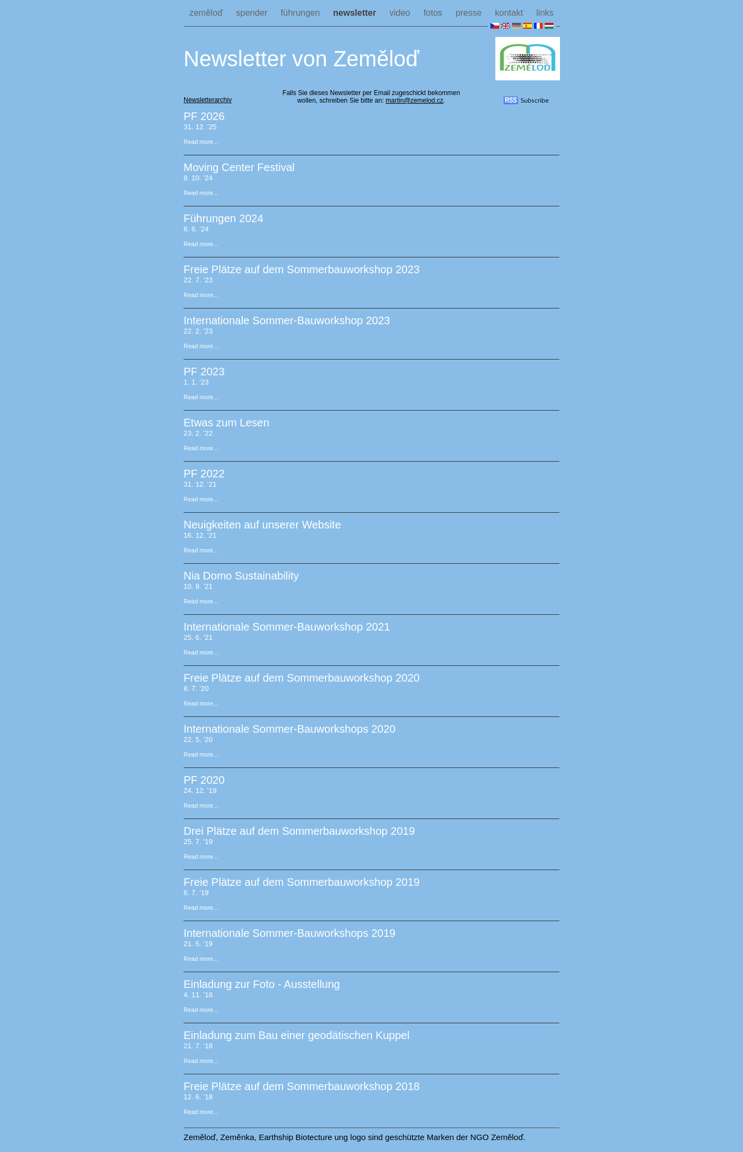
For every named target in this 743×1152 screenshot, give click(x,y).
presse (470, 12)
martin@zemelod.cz (414, 100)
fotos (434, 12)
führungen (302, 12)
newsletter (356, 12)
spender (253, 12)
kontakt (510, 12)
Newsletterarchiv (208, 100)
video (401, 12)
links (544, 12)
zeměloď (207, 12)
